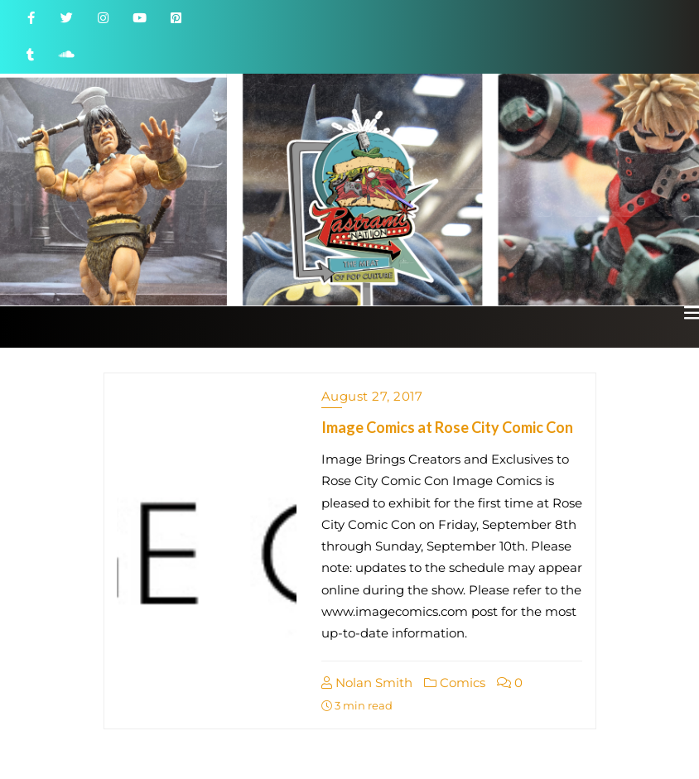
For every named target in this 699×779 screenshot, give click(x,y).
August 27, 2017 (372, 396)
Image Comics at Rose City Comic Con (447, 427)
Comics (454, 682)
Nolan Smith (366, 682)
